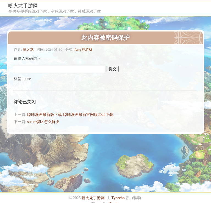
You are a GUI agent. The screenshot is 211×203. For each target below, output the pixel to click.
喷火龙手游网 (23, 5)
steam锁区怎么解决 (43, 122)
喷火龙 (28, 49)
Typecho (118, 198)
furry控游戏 (83, 49)
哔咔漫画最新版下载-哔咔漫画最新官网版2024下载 (70, 115)
